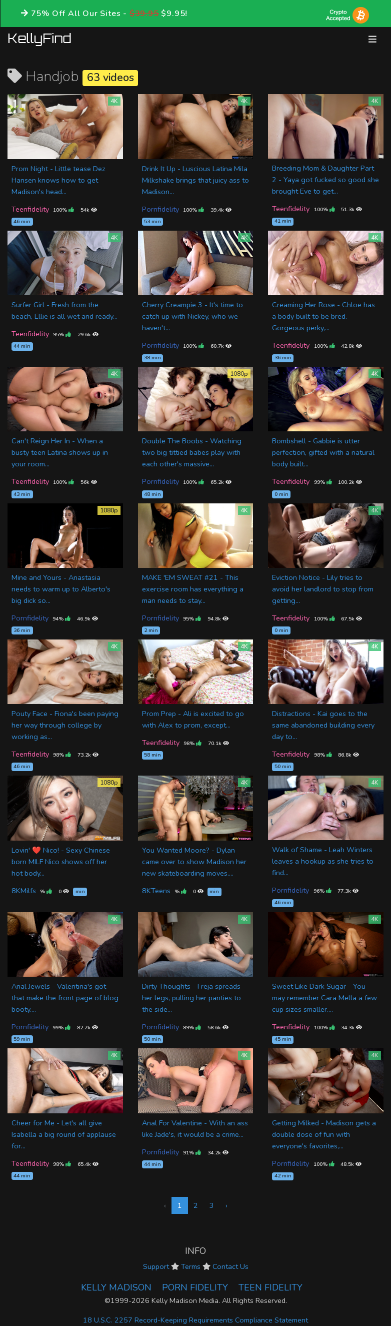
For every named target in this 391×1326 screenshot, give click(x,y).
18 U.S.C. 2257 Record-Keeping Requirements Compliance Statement (195, 1320)
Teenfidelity (30, 209)
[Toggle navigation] (372, 39)
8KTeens (156, 891)
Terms (190, 1266)
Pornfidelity (160, 209)
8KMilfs (24, 891)
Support (156, 1266)
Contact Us (230, 1266)
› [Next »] (227, 1205)
